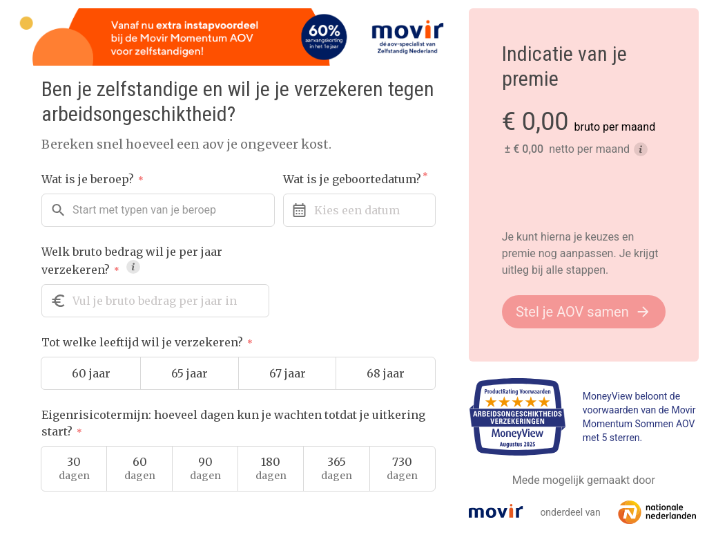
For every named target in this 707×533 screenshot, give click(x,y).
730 (402, 469)
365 (336, 469)
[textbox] (144, 210)
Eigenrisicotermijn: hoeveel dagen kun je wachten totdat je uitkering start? (233, 423)
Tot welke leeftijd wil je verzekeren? (147, 342)
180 (271, 469)
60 (139, 469)
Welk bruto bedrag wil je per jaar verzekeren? (131, 261)
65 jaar (189, 373)
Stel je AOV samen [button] (584, 311)
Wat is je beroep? (92, 179)
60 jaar (91, 373)
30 (74, 469)
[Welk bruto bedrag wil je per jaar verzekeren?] (155, 300)
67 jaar (287, 373)
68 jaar (386, 373)
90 (205, 469)
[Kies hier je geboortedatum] (359, 210)
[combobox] (158, 210)
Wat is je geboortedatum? (355, 179)
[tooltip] (133, 267)
